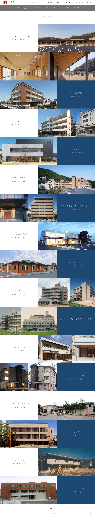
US (40, 2)
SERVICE (67, 2)
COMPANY (74, 2)
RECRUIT (81, 2)
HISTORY (53, 2)
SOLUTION (60, 2)
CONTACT (89, 2)
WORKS (47, 2)
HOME (34, 2)
